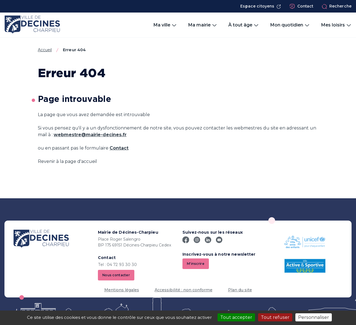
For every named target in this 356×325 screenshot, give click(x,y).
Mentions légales (121, 289)
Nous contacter (116, 275)
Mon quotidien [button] (290, 25)
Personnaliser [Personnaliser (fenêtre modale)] (313, 317)
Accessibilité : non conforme (183, 289)
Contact (301, 6)
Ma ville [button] (165, 25)
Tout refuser (275, 317)
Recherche (337, 6)
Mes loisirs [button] (336, 25)
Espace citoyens (260, 6)
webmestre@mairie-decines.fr (90, 134)
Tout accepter (236, 317)
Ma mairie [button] (202, 25)
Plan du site (240, 289)
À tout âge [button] (243, 25)
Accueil (45, 49)
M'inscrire (195, 264)
